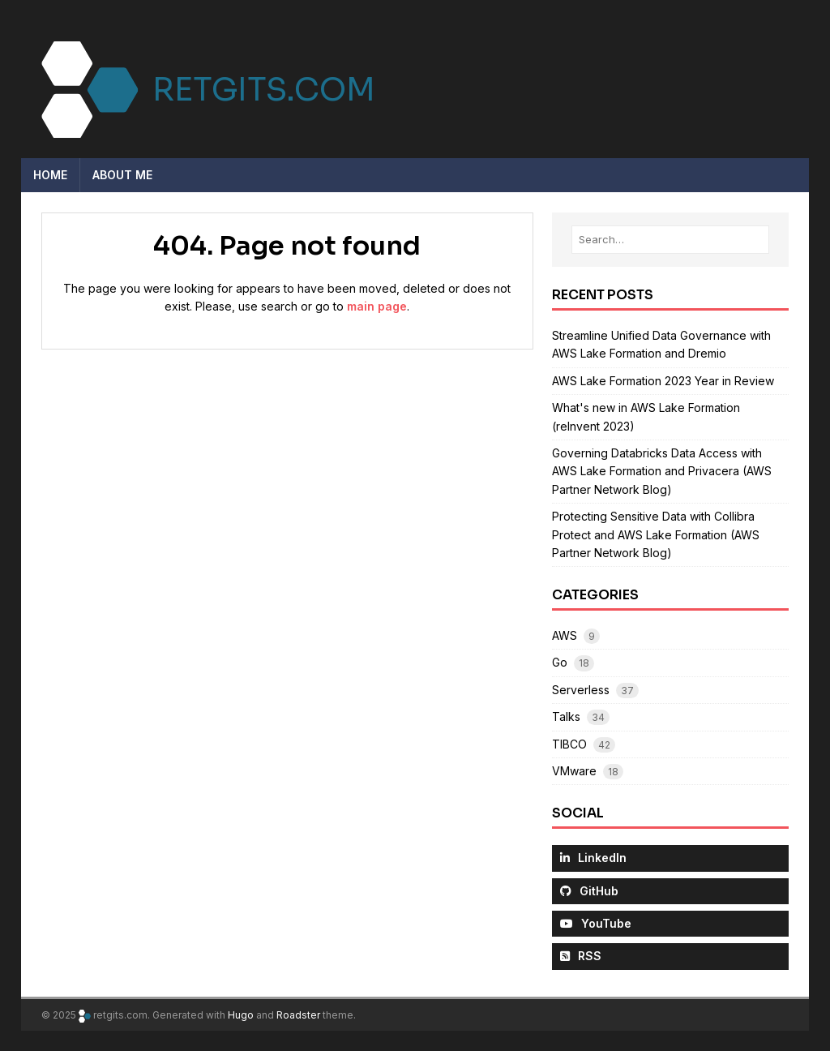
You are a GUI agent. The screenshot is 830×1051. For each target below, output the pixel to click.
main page (377, 306)
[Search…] (670, 239)
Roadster (298, 1015)
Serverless (581, 690)
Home (50, 175)
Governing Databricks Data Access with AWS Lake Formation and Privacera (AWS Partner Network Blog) (662, 471)
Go (559, 662)
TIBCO (569, 744)
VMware (574, 771)
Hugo (241, 1015)
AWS (564, 635)
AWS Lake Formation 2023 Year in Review (663, 381)
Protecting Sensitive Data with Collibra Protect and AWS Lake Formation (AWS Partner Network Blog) (655, 534)
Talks (566, 716)
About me (122, 175)
